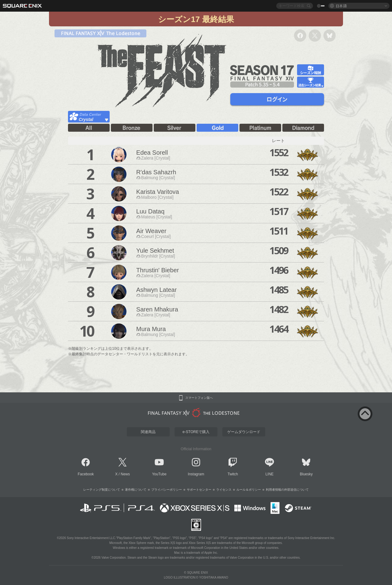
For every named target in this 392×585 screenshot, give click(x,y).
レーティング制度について (101, 489)
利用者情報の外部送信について (287, 489)
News (125, 474)
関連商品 (148, 432)
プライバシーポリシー (166, 489)
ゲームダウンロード (243, 432)
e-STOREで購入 (196, 432)
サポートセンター (199, 489)
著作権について (135, 489)
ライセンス (224, 489)
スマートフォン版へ (199, 397)
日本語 (341, 5)
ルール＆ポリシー (248, 489)
